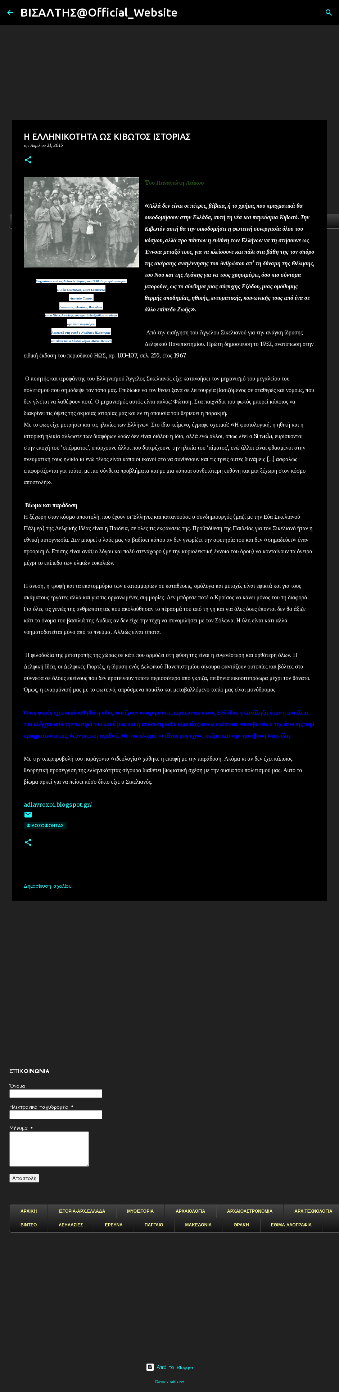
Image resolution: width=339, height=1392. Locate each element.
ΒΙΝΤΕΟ (29, 1224)
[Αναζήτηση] (188, 12)
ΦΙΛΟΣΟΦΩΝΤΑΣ (45, 825)
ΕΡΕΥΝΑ (113, 1224)
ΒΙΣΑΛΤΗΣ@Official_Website (99, 12)
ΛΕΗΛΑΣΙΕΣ (71, 1224)
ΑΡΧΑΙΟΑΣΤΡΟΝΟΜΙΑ (249, 1211)
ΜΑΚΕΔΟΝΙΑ (198, 1224)
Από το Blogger (170, 1367)
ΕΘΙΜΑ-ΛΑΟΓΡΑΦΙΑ (291, 1224)
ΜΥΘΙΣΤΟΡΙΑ (140, 1211)
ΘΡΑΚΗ (241, 1224)
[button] (28, 160)
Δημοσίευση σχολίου (48, 886)
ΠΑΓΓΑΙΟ (154, 1224)
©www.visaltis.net (169, 1381)
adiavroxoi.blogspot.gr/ (58, 804)
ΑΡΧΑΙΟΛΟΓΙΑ (190, 1211)
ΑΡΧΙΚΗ (29, 1211)
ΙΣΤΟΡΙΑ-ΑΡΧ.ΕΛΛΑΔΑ (82, 1211)
